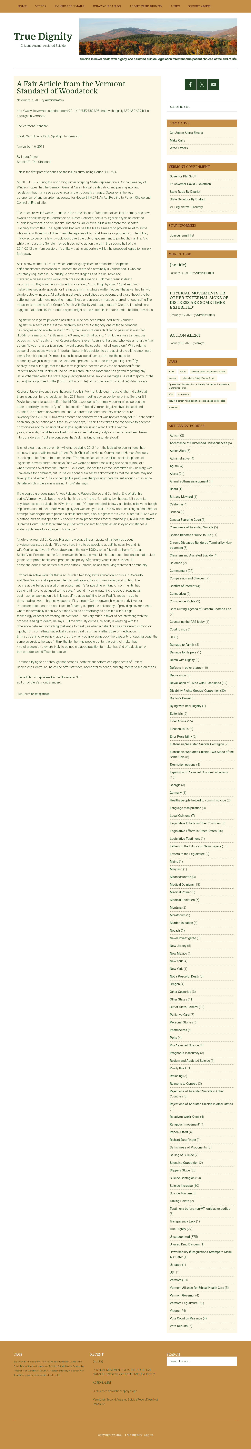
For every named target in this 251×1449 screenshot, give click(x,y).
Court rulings (178, 629)
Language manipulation (185, 808)
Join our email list (182, 235)
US (172, 1272)
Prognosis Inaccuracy (184, 1053)
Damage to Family (182, 645)
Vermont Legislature (184, 1303)
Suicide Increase (181, 1186)
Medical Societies (182, 900)
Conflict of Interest (183, 586)
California (176, 504)
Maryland (176, 869)
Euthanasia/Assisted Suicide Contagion (197, 744)
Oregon (175, 984)
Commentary (178, 571)
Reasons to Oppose (183, 1083)
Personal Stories (181, 1022)
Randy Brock (178, 1068)
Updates (175, 1265)
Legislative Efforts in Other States (193, 831)
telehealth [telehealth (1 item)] (173, 407)
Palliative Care (180, 1015)
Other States (178, 999)
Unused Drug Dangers (185, 1244)
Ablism (174, 435)
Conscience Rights (183, 601)
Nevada (175, 930)
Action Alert (178, 451)
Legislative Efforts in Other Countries (195, 823)
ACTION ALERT (185, 335)
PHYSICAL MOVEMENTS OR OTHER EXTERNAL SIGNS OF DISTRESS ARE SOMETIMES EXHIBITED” (199, 300)
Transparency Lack (182, 1221)
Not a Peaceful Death (184, 976)
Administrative (180, 458)
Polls (173, 1038)
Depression (178, 675)
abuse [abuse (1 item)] (172, 371)
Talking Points (179, 1201)
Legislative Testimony (185, 839)
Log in (148, 1434)
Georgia (175, 785)
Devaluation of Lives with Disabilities (195, 683)
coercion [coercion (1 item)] (172, 378)
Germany (176, 793)
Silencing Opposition (184, 1163)
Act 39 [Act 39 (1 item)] (183, 371)
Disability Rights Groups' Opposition (194, 691)
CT (172, 637)
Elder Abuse (178, 721)
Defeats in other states (186, 668)
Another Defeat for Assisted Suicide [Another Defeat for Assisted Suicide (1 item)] (209, 371)
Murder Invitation (181, 923)
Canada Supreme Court (185, 520)
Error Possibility (181, 736)
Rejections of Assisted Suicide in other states (201, 1104)
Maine (174, 861)
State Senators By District (187, 199)
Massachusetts (180, 877)
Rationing (176, 1076)
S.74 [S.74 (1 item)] (171, 394)
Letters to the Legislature (187, 854)
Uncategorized (40, 693)
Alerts (174, 474)
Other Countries (180, 992)
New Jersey (178, 946)
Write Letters (179, 148)
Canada (175, 512)
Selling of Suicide (182, 1155)
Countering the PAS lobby (187, 622)
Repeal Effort (179, 1132)
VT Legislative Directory (186, 207)
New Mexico (178, 953)
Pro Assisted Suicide (184, 1045)
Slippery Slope (180, 1170)
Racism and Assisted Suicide (190, 1061)
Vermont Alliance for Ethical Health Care (197, 1288)
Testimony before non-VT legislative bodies (200, 1209)
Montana (176, 907)
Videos (175, 1311)
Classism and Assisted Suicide (191, 555)
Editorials (176, 713)
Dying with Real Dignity (185, 706)
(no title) (178, 265)
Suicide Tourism (181, 1193)
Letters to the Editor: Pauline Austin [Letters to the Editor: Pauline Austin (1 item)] (198, 378)
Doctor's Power (180, 698)
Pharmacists (178, 1030)
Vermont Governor (182, 1295)
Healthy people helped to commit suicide (198, 800)
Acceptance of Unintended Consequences (198, 443)
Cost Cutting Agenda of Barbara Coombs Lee (200, 609)
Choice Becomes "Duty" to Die (190, 535)
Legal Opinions (180, 816)
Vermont (175, 1280)
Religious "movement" (185, 1124)
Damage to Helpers (183, 652)
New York (176, 961)
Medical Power (180, 892)
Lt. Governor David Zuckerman (190, 184)
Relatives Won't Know (184, 1117)
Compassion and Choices (187, 578)
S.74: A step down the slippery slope (115, 1391)
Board (174, 489)
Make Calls (177, 140)
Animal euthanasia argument (189, 481)
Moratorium (178, 915)
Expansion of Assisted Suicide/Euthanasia (199, 772)
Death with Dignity (182, 660)
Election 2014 (179, 729)
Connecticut (178, 594)
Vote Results (179, 1326)
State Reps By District (185, 192)
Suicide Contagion (182, 1178)
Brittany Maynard (181, 497)
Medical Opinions (182, 884)
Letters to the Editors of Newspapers (195, 846)
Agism (174, 466)
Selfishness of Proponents (188, 1147)
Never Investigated (183, 938)
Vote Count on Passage (186, 1318)
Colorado (176, 563)
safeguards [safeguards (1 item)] (183, 394)
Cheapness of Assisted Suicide (191, 527)
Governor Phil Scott (183, 176)
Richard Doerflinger (183, 1140)
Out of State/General (184, 1007)
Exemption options (183, 765)
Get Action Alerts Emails (186, 133)
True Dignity (43, 36)
